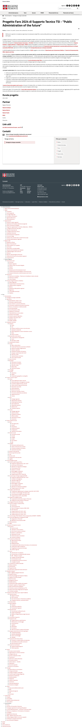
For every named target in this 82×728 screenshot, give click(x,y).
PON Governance (13, 522)
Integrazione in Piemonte (16, 519)
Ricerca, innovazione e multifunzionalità (17, 307)
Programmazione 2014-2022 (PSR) (19, 496)
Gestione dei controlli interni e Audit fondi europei (17, 237)
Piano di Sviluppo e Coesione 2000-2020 (20, 508)
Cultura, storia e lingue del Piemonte (19, 385)
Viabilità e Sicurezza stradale (15, 577)
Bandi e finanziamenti (11, 244)
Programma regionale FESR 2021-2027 (19, 477)
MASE (26, 44)
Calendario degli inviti (16, 480)
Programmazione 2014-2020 (17, 488)
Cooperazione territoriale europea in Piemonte (21, 499)
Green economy (12, 359)
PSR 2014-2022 (12, 319)
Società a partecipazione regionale (14, 239)
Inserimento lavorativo (16, 450)
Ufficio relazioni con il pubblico (13, 245)
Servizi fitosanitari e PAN (14, 310)
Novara (28, 188)
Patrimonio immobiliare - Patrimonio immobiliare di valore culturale (23, 276)
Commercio (11, 682)
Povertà (13, 436)
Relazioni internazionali (12, 230)
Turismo (11, 410)
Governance (14, 505)
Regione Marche (11, 44)
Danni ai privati (14, 597)
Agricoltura (9, 299)
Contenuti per (7, 695)
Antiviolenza (14, 426)
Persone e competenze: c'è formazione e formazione (18, 711)
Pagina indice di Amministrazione (12, 208)
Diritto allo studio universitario (17, 536)
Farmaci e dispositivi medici (15, 655)
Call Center (9, 247)
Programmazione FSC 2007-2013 (18, 514)
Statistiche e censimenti (14, 311)
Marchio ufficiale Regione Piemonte (14, 254)
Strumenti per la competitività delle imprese (20, 554)
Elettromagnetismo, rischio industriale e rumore (21, 331)
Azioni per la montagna (16, 363)
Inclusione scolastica (15, 537)
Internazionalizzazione (14, 683)
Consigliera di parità (15, 562)
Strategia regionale (15, 399)
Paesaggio (11, 370)
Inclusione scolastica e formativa (18, 448)
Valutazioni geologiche (16, 634)
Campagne (9, 712)
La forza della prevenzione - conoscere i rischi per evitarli (19, 709)
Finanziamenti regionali (16, 608)
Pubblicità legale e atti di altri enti (14, 251)
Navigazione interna (13, 580)
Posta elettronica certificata (54, 201)
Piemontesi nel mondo (16, 387)
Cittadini (8, 697)
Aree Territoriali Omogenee (12, 720)
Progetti (59, 151)
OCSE (32, 50)
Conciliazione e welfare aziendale (16, 563)
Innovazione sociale (15, 434)
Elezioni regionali (12, 264)
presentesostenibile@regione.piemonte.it (18, 136)
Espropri (11, 267)
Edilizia (12, 374)
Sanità (8, 649)
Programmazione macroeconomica (16, 284)
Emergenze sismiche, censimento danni (19, 600)
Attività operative (15, 648)
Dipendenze (11, 663)
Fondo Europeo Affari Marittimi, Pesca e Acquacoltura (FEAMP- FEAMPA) (25, 516)
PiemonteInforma (53, 13)
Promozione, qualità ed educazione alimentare (19, 305)
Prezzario (13, 605)
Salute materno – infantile (14, 662)
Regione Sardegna (7, 107)
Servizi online (60, 154)
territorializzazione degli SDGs (35, 60)
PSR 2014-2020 (14, 354)
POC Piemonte (14, 509)
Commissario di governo (14, 617)
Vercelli (28, 192)
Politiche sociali (12, 433)
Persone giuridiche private (14, 453)
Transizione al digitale (13, 685)
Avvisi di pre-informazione (17, 465)
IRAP (10, 689)
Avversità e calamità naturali (15, 302)
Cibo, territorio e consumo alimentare (17, 304)
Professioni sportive (15, 408)
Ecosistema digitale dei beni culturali (19, 383)
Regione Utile (7, 241)
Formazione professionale (14, 539)
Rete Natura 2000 (15, 340)
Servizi (34, 13)
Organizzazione (8, 221)
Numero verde (40, 186)
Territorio (11, 371)
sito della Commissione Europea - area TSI (12, 127)
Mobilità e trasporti (11, 571)
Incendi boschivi (14, 623)
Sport (10, 397)
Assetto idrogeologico (16, 612)
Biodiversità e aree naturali (15, 336)
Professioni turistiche (16, 414)
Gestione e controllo (15, 469)
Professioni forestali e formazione (18, 351)
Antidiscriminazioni (15, 428)
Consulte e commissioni (12, 216)
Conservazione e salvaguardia (17, 337)
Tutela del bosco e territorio (17, 356)
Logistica (13, 625)
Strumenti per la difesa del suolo (18, 611)
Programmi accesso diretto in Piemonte (19, 500)
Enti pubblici (9, 698)
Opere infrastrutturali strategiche (16, 586)
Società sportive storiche (16, 402)
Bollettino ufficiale (11, 242)
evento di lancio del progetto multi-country (13, 85)
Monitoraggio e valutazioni (17, 471)
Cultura (10, 379)
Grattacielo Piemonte (11, 233)
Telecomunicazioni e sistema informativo (20, 629)
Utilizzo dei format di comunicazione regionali (16, 256)
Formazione (14, 628)
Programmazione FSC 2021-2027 (18, 511)
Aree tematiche (8, 296)
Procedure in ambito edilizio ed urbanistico (20, 640)
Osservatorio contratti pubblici (13, 248)
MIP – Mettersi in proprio (16, 556)
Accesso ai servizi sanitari (14, 651)
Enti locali (11, 262)
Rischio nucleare (14, 334)
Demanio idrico (12, 602)
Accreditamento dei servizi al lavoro (19, 560)
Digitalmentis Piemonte (12, 714)
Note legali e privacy (19, 201)
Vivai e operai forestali (16, 357)
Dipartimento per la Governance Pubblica (55, 50)
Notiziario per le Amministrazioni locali (17, 270)
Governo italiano (6, 1)
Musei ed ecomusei (15, 390)
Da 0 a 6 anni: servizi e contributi (18, 531)
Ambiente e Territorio (11, 322)
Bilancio (11, 287)
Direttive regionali (15, 549)
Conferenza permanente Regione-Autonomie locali (20, 271)
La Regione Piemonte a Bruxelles (14, 228)
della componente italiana (30, 89)
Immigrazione (14, 430)
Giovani (13, 425)
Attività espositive (15, 388)
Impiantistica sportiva (16, 405)
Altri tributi (11, 694)
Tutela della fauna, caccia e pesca (16, 313)
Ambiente (11, 324)
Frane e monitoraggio (16, 635)
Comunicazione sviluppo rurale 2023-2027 (20, 494)
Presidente (9, 211)
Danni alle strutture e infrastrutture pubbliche (21, 599)
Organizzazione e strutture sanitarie (16, 652)
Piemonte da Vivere (68, 13)
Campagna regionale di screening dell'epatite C (17, 708)
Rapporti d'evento (15, 595)
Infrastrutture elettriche (16, 606)
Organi (6, 210)
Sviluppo (9, 668)
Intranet (63, 201)
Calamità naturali (12, 594)
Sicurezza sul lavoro (13, 660)
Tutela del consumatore (16, 431)
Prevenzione (12, 657)
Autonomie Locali (10, 261)
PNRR (42, 13)
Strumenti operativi (13, 665)
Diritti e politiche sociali (12, 420)
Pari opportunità (14, 423)
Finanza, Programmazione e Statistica (15, 280)
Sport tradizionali (15, 403)
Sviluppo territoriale (13, 671)
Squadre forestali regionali (17, 646)
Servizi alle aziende (13, 308)
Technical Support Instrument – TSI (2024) (23, 43)
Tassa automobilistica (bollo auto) (16, 688)
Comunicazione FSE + (16, 468)
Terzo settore (14, 440)
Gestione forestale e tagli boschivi (18, 348)
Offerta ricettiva (14, 416)
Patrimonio (9, 274)
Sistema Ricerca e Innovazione (15, 669)
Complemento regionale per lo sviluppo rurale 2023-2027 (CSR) (25, 491)
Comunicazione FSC (15, 506)
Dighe (12, 615)
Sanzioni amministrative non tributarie (15, 250)
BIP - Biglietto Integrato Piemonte (16, 572)
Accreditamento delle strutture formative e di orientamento (24, 545)
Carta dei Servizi (10, 257)
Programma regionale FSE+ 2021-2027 (19, 463)
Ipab (12, 442)
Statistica (11, 293)
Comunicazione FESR (16, 485)
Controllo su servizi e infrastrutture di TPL (18, 588)
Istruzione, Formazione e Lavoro (14, 525)
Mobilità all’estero (15, 543)
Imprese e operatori (15, 350)
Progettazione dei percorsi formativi (19, 548)
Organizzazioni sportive (16, 400)
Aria (12, 327)
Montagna (11, 360)
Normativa (60, 157)
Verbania (29, 191)
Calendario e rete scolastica (17, 529)
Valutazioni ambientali (16, 330)
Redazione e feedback (43, 201)
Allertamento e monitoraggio (17, 622)
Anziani (13, 439)
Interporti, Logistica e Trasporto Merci (17, 585)
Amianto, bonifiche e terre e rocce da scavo (20, 328)
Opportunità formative (16, 540)
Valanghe (13, 637)
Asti (21, 189)
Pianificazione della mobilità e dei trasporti (18, 583)
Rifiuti (12, 333)
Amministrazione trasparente (13, 234)
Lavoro (10, 551)
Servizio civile (12, 456)
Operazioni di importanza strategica (19, 466)
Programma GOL (12, 568)
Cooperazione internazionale (15, 457)
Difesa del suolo (12, 609)
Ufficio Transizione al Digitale (13, 225)
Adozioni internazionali (14, 451)
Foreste (10, 343)
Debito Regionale (12, 282)
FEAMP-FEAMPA (13, 320)
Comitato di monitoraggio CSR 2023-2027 (20, 493)
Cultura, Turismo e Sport (12, 377)
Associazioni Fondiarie (16, 362)
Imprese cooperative (13, 680)
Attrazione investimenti (14, 675)
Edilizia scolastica (13, 565)
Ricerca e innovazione (14, 666)
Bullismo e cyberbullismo (16, 532)
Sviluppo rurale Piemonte (14, 489)
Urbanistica (13, 373)
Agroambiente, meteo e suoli (15, 300)
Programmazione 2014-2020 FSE (18, 474)
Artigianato (11, 678)
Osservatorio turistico (16, 417)
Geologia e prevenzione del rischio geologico (18, 631)
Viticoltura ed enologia (14, 314)
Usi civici (11, 268)
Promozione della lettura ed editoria (19, 393)
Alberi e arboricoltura (15, 345)
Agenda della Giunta (11, 217)
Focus (59, 148)
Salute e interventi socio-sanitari (18, 446)
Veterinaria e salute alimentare (15, 658)
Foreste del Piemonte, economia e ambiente (20, 347)
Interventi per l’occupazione (17, 552)
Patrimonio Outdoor (15, 368)
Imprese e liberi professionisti (13, 700)
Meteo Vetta (14, 367)
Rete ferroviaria (12, 579)
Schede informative (62, 145)
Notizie (59, 142)
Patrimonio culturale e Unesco (17, 391)
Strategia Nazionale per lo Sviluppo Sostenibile (41, 47)
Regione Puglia (20, 44)
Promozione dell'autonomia (17, 445)
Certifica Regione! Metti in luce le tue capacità (16, 717)
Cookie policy (27, 201)
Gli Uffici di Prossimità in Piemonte (14, 706)
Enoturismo (13, 419)
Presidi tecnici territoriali (14, 645)
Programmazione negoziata (15, 285)
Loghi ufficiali (34, 201)
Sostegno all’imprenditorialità (17, 557)
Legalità (10, 459)
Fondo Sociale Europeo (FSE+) (15, 462)
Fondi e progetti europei (12, 460)
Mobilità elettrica (12, 582)
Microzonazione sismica (16, 643)
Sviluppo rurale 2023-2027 (15, 317)
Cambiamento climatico (14, 342)
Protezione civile (12, 619)
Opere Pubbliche (12, 603)
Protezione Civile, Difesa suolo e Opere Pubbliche (17, 592)
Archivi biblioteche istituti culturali (18, 380)
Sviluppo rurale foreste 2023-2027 (18, 353)
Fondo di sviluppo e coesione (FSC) (16, 503)
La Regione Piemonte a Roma (13, 231)
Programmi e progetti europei (15, 497)
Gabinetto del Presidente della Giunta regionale (17, 224)
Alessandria (22, 188)
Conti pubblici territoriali (14, 291)
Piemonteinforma (10, 219)
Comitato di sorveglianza (16, 473)
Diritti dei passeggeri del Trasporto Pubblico (18, 576)
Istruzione (11, 526)
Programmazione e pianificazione (18, 620)
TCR (10, 692)
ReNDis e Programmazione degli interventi (20, 614)
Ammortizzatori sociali (16, 559)
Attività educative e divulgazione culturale (20, 382)
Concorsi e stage (10, 236)
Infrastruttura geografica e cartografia (19, 376)
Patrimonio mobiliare (13, 277)
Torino (28, 189)
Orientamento (12, 566)
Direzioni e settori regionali (12, 222)
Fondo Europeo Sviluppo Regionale (16, 674)
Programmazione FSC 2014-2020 (18, 513)
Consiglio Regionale (11, 214)
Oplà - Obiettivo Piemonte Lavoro (14, 715)
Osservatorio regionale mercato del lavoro (18, 569)
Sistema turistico (15, 413)
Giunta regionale (10, 213)
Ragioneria (11, 290)
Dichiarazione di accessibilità (8, 201)
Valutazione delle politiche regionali (16, 288)
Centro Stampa (12, 279)
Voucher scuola (14, 528)
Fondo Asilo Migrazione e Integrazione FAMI (18, 517)
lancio (23, 89)
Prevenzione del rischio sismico (16, 639)
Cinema (13, 396)
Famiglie (13, 437)
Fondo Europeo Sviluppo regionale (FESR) (18, 476)
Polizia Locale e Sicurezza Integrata (16, 265)
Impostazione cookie (42, 196)
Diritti (10, 422)
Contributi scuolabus (13, 591)
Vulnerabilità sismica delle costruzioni (19, 642)
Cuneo (21, 192)
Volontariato (14, 626)
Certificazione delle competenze (18, 546)
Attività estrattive (13, 677)
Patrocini (9, 253)
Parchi (12, 339)
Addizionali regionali (13, 691)
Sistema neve (14, 406)
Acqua (12, 325)
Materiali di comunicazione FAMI (18, 520)
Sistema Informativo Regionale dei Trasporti (18, 589)
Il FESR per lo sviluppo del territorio (14, 718)
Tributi (8, 686)
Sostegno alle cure (13, 654)
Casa (10, 454)
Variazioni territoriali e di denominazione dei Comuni (20, 273)
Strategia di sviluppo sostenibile (13, 142)
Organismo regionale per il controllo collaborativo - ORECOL (20, 227)
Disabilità (11, 443)
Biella (21, 191)
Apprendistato (14, 542)
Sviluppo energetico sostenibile (15, 672)
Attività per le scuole (15, 534)
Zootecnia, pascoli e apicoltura (15, 316)
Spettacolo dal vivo (15, 394)
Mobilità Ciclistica (13, 574)
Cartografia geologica (15, 632)
